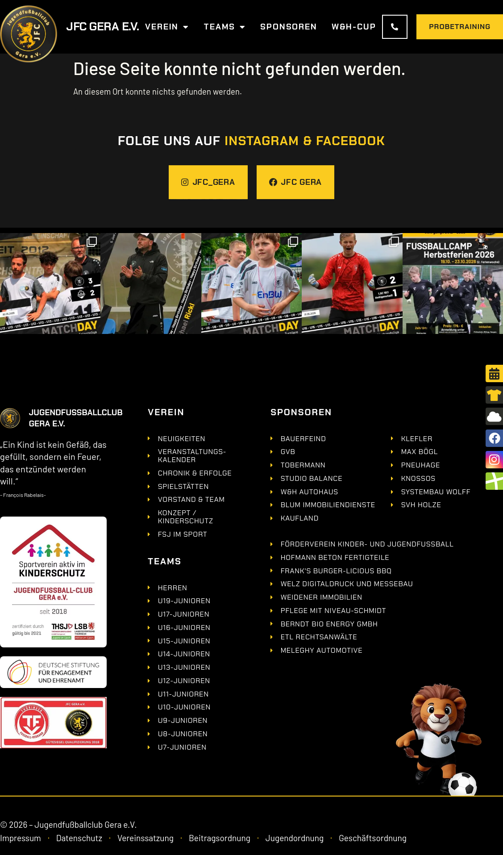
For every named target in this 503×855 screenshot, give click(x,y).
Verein (167, 26)
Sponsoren (288, 26)
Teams (225, 26)
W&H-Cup (354, 26)
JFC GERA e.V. (102, 26)
